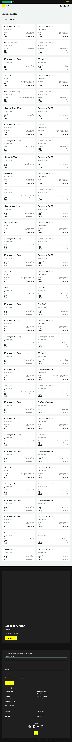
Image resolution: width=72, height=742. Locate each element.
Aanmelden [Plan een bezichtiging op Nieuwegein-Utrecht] (30, 52)
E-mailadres (8, 663)
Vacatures (7, 711)
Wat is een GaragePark (10, 698)
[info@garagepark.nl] (60, 5)
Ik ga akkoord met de (17, 678)
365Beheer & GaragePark (50, 740)
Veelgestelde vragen (10, 701)
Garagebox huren (9, 691)
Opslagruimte (8, 696)
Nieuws (39, 716)
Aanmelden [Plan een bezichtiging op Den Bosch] (30, 85)
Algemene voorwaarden (62, 740)
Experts (6, 719)
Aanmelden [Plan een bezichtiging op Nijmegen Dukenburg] (30, 101)
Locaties (7, 693)
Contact (39, 709)
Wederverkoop (40, 714)
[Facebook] (30, 726)
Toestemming (8, 676)
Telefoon (7, 669)
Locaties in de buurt (42, 696)
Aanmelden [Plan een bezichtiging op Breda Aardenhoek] (64, 412)
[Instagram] (42, 726)
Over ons (7, 709)
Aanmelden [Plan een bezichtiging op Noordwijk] (64, 69)
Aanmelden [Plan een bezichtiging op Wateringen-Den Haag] (30, 36)
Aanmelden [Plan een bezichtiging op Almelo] (30, 297)
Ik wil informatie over (9, 656)
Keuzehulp (67, 1)
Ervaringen (7, 716)
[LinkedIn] (34, 726)
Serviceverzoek (8, 714)
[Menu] (68, 5)
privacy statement (23, 678)
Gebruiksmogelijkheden (43, 693)
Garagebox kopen (41, 691)
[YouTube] (38, 726)
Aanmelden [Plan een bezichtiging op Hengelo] (64, 297)
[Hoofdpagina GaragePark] (5, 5)
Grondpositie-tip (41, 711)
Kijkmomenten (40, 698)
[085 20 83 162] (64, 5)
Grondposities (41, 740)
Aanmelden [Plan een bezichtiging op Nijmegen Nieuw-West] (30, 118)
